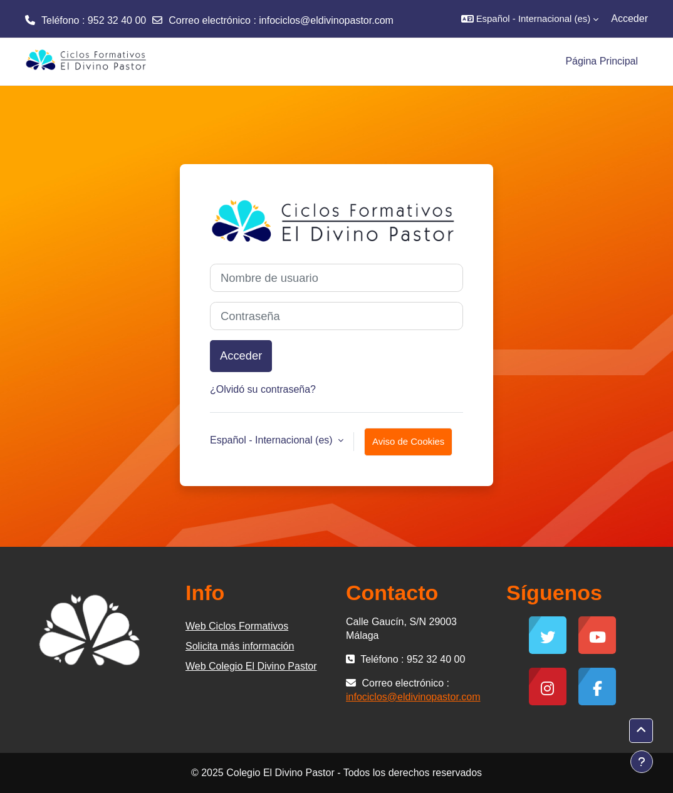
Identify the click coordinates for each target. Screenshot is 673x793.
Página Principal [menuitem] (601, 61)
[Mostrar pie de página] (641, 761)
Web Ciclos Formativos (236, 626)
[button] (530, 19)
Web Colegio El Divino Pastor (251, 666)
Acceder (629, 18)
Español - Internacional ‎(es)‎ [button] (272, 440)
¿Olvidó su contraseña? (263, 389)
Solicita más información (239, 646)
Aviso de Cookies (408, 441)
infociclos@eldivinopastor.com (326, 20)
